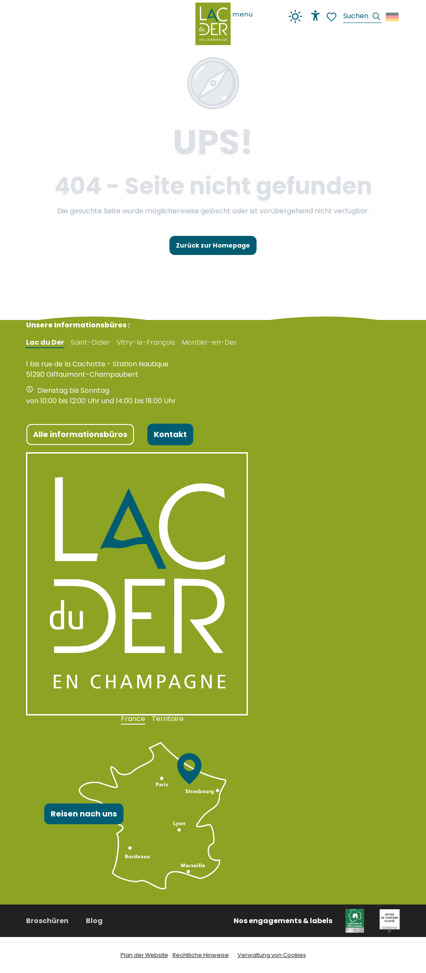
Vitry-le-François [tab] (146, 342)
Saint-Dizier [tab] (90, 342)
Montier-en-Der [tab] (209, 342)
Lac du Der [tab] (45, 342)
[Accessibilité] (315, 15)
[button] (362, 17)
